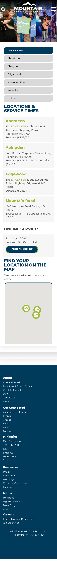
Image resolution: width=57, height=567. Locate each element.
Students (8, 452)
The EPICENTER (12, 445)
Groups (7, 419)
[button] (37, 310)
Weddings (8, 479)
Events (7, 416)
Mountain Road (16, 82)
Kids (5, 449)
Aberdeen (13, 58)
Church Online (22, 249)
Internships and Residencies (18, 519)
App (5, 509)
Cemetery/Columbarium (16, 483)
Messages (8, 497)
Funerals (7, 487)
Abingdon (13, 66)
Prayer (6, 471)
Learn (6, 427)
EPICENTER (18, 126)
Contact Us (9, 397)
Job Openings (11, 523)
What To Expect (12, 390)
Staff (5, 393)
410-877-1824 (37, 534)
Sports (6, 460)
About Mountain (12, 382)
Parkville (12, 90)
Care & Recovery (12, 441)
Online (11, 98)
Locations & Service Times (17, 386)
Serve (6, 423)
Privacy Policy (20, 534)
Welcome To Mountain (15, 412)
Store (6, 401)
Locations (15, 50)
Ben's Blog (9, 505)
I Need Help (9, 475)
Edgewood (14, 74)
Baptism (7, 431)
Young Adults (10, 456)
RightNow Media (12, 501)
